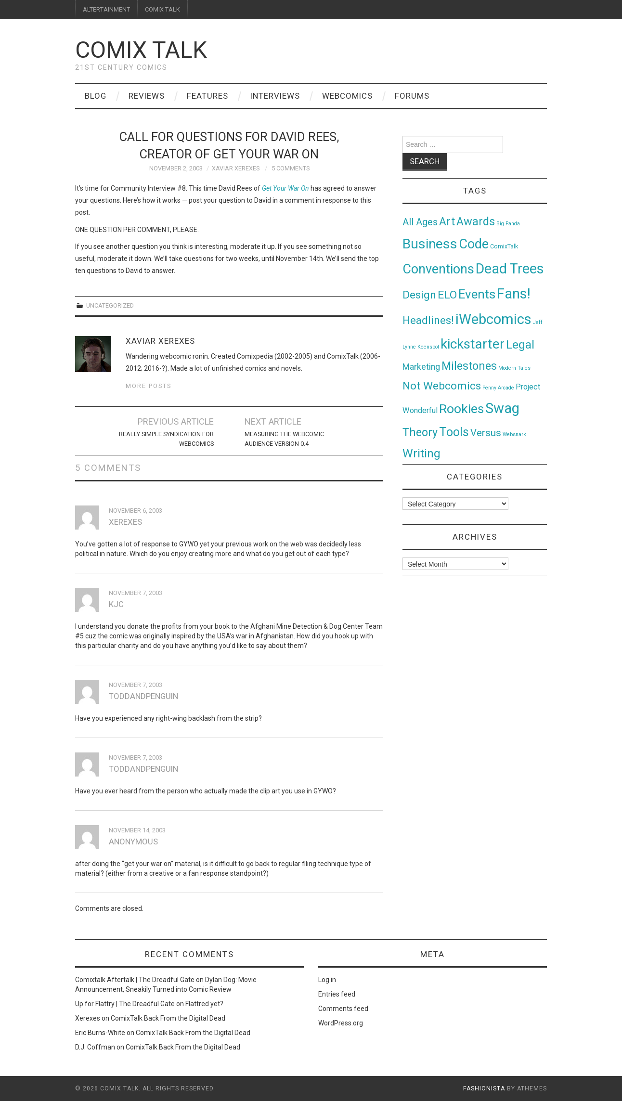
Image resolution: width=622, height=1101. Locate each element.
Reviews (147, 96)
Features (207, 96)
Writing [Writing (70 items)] (421, 453)
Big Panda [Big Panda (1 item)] (508, 223)
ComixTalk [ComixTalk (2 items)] (504, 246)
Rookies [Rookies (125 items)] (461, 408)
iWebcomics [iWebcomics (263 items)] (493, 319)
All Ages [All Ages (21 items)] (420, 222)
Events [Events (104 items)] (476, 294)
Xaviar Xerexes (235, 168)
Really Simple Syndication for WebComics (166, 438)
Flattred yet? (204, 1004)
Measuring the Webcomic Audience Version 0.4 (284, 438)
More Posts (148, 385)
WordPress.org (340, 1023)
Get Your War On (285, 188)
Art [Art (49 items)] (447, 221)
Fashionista (484, 1088)
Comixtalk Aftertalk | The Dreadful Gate (134, 980)
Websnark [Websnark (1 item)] (514, 434)
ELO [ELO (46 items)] (447, 294)
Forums (412, 96)
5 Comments (291, 168)
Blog (95, 96)
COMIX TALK (162, 9)
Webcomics (347, 96)
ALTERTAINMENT (106, 9)
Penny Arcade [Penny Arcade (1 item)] (498, 388)
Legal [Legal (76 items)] (520, 344)
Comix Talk (141, 50)
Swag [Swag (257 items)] (502, 408)
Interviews (275, 96)
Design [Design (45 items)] (419, 294)
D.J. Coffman (95, 1047)
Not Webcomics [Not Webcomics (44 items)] (441, 385)
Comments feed (343, 1008)
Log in (327, 980)
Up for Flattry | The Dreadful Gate (125, 1004)
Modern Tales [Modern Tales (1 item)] (514, 368)
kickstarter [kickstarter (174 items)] (473, 344)
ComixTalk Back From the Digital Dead (168, 1018)
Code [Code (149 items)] (474, 244)
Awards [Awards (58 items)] (475, 221)
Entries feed (336, 994)
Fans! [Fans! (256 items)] (514, 293)
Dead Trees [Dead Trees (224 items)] (510, 268)
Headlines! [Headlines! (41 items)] (428, 320)
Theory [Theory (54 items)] (420, 432)
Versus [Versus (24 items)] (485, 433)
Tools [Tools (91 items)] (454, 432)
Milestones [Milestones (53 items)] (469, 366)
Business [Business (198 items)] (429, 244)
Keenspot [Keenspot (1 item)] (428, 347)
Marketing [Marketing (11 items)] (421, 367)
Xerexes (87, 1018)
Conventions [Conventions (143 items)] (438, 269)
